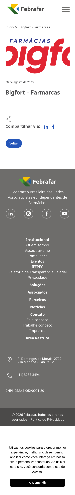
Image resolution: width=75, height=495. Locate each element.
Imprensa (37, 330)
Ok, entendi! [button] (37, 482)
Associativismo (37, 250)
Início (10, 27)
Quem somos (37, 245)
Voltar (14, 143)
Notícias (37, 307)
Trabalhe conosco (37, 325)
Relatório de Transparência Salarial (37, 272)
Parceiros (37, 299)
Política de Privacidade (47, 419)
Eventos (37, 261)
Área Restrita (37, 338)
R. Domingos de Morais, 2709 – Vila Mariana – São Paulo (41, 360)
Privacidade (37, 277)
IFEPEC (37, 266)
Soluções (37, 284)
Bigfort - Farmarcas (35, 27)
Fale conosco (37, 319)
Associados (37, 292)
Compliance (37, 255)
